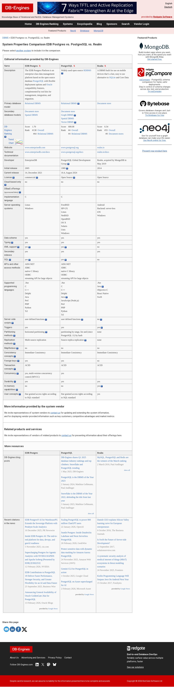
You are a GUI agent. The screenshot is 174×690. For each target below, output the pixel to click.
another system (23, 50)
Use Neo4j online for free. (154, 140)
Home (28, 23)
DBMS (5, 38)
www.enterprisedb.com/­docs (37, 152)
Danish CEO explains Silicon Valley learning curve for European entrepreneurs (113, 523)
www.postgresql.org (70, 147)
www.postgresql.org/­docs (72, 152)
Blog (99, 23)
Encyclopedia (84, 23)
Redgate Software (162, 17)
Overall (41, 130)
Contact (68, 657)
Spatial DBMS (31, 115)
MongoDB (98, 30)
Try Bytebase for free (154, 115)
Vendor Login (141, 23)
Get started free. (154, 59)
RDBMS (87, 70)
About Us (14, 657)
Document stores (116, 134)
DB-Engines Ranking (47, 23)
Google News (53, 609)
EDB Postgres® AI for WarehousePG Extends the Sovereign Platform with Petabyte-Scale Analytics (41, 523)
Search (125, 23)
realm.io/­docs (103, 152)
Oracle (49, 84)
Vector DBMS (67, 122)
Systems (68, 23)
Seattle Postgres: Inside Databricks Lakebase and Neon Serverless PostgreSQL (76, 536)
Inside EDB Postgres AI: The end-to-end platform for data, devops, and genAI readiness (41, 539)
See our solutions (135, 667)
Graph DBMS (67, 115)
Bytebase (84, 30)
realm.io (100, 147)
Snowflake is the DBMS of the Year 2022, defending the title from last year (76, 497)
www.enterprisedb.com (35, 147)
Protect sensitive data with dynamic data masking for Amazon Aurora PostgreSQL (76, 552)
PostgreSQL (38, 81)
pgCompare (145, 80)
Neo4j (73, 30)
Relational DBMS (33, 103)
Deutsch (168, 7)
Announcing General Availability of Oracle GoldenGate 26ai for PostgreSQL (40, 595)
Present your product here (154, 151)
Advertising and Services (33, 657)
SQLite (112, 77)
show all (91, 514)
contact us (55, 412)
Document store (104, 103)
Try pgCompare (154, 91)
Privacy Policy (55, 657)
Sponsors (111, 23)
